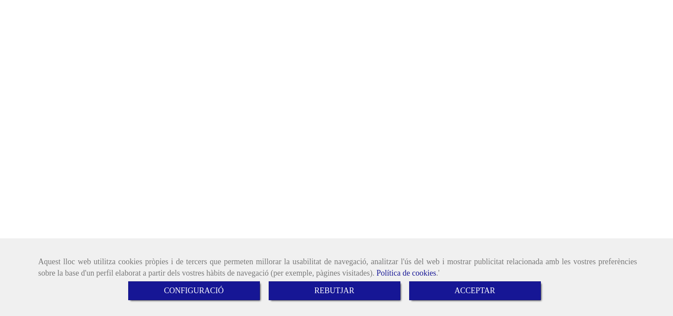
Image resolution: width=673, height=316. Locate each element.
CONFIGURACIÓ (193, 290)
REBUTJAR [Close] (334, 290)
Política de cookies (406, 273)
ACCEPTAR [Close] (474, 290)
